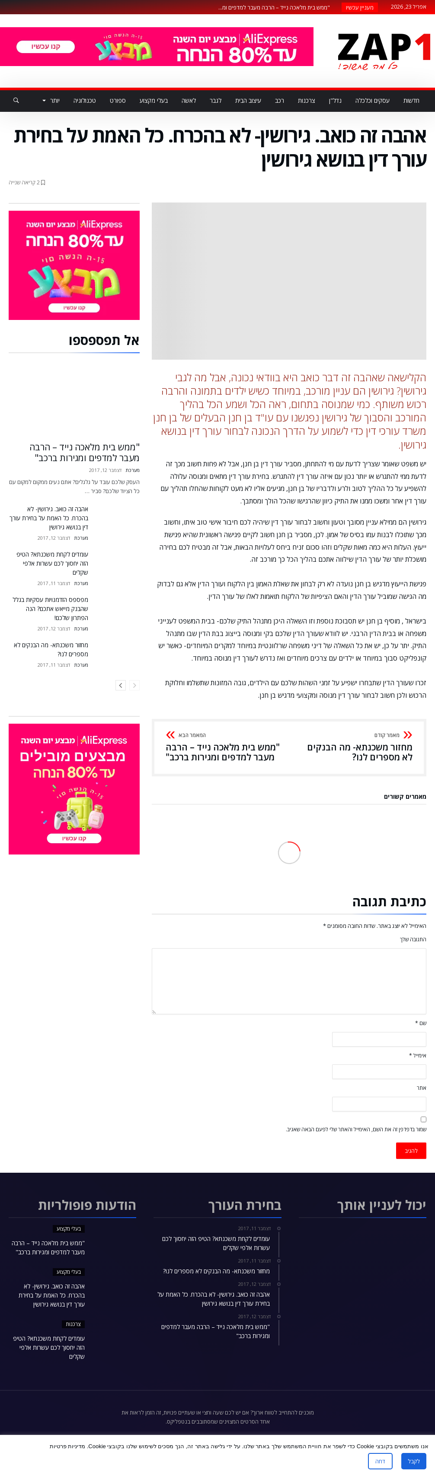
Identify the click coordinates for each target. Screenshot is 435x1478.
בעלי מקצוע (69, 1228)
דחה (380, 1461)
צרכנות (73, 1324)
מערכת (133, 470)
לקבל (414, 1461)
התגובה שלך (413, 939)
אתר (421, 1088)
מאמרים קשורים (405, 797)
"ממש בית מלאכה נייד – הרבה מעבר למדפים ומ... (276, 7)
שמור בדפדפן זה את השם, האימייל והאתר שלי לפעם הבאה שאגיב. (356, 1129)
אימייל (417, 1055)
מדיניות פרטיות (68, 1446)
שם (420, 1023)
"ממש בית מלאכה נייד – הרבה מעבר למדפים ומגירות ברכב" (224, 748)
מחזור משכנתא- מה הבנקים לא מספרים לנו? (354, 748)
